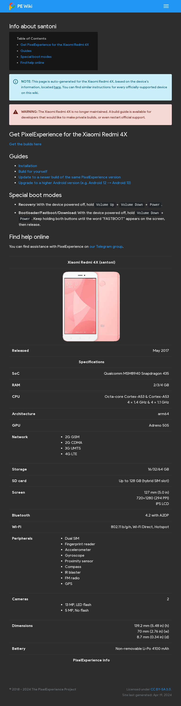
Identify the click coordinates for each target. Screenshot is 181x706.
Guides (26, 51)
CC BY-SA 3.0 (161, 689)
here (57, 87)
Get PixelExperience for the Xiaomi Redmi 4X (55, 45)
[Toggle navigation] (166, 6)
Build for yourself (33, 171)
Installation (28, 166)
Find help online (32, 63)
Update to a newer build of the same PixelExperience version (70, 177)
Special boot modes (36, 57)
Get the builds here (25, 144)
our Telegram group (106, 246)
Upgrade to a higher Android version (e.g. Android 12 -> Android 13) (75, 183)
